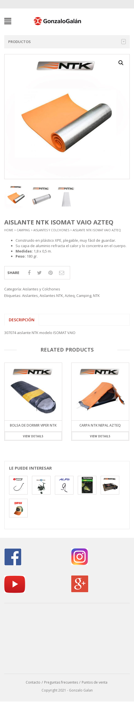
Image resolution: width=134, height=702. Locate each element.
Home (8, 230)
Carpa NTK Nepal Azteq (100, 425)
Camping (23, 230)
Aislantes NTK (51, 295)
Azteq (70, 295)
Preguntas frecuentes (61, 682)
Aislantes (30, 295)
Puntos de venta (94, 682)
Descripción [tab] (21, 319)
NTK (96, 295)
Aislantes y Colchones (51, 230)
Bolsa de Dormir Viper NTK (33, 425)
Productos (67, 41)
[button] (121, 63)
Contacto (33, 682)
